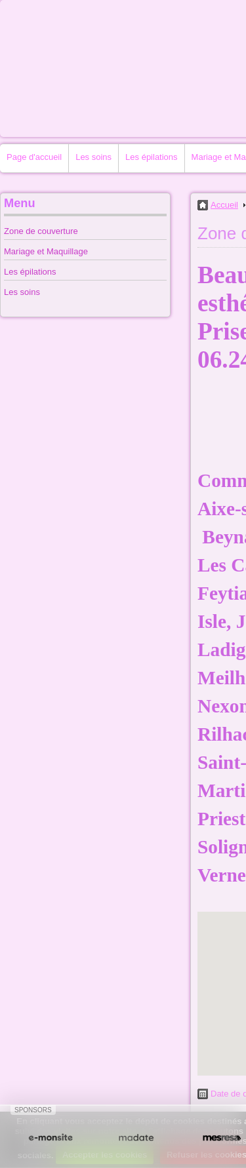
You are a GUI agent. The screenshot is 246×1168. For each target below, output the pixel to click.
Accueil (224, 205)
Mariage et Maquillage (46, 251)
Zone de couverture (41, 231)
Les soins (93, 157)
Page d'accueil (34, 157)
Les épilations (151, 157)
